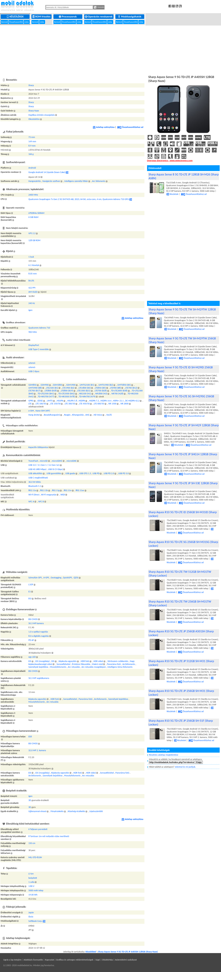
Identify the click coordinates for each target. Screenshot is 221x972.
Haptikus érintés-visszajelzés (41, 115)
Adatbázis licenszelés (33, 959)
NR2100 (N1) (85, 393)
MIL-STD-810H (35, 857)
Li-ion (31, 873)
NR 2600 (124, 403)
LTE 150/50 (55, 403)
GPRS (30, 400)
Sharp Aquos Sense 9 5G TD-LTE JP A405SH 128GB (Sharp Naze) (128, 951)
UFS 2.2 (31, 233)
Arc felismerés (98, 181)
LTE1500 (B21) (83, 390)
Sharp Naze (33, 110)
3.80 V (31, 886)
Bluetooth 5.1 (34, 486)
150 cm (31, 843)
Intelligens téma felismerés (119, 667)
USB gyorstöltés (54, 473)
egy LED (32, 657)
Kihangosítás (78, 414)
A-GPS (46, 577)
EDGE (40, 400)
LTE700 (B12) (131, 387)
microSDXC (72, 461)
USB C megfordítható (38, 477)
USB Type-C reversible (38, 349)
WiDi (62, 494)
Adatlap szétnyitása (104, 127)
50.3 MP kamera (36, 623)
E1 (29, 591)
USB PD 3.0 (123, 473)
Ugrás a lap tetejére (12, 959)
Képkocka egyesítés (68, 661)
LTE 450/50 (84, 403)
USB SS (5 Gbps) (55, 469)
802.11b (44, 490)
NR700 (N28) (117, 393)
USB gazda (70, 473)
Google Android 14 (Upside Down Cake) (46, 172)
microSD (43, 461)
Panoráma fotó (114, 664)
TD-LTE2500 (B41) (46, 393)
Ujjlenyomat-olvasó (37, 811)
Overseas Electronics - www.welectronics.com (169, 160)
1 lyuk (31, 256)
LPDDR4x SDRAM (36, 213)
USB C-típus (33, 371)
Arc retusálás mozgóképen (93, 667)
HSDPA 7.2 (94, 400)
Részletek (172, 194)
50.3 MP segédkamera (38, 678)
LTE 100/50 (41, 403)
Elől (30, 736)
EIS (29, 661)
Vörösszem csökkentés (117, 661)
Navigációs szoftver (51, 181)
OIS (52, 661)
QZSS (76, 577)
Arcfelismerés (128, 664)
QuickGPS (67, 577)
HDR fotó (85, 661)
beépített (32, 878)
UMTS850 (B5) (124, 384)
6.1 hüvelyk (33, 265)
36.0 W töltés (34, 482)
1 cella (31, 882)
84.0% (31, 280)
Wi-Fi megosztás (48, 494)
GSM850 (32, 384)
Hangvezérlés (34, 181)
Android (32, 167)
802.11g (56, 490)
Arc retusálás (74, 667)
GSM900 (45, 384)
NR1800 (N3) (101, 393)
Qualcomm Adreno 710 (39, 327)
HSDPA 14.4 (106, 400)
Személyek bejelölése (38, 667)
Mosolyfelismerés (58, 667)
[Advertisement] (110, 50)
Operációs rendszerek (99, 16)
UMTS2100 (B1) (87, 384)
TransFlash (33, 461)
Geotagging (56, 577)
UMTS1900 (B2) (105, 384)
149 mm (32, 141)
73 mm (31, 137)
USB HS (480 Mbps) (37, 469)
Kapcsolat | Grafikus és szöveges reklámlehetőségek (69, 959)
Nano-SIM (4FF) (42, 410)
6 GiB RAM (33, 217)
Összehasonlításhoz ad (130, 127)
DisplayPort (33, 345)
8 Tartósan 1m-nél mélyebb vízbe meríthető (48, 836)
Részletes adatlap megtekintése (163, 754)
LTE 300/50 (70, 403)
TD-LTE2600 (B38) (119, 390)
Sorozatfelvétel (63, 664)
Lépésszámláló (96, 811)
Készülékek (15, 16)
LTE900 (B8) (115, 387)
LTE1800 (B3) (85, 387)
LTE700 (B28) (101, 390)
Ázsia (30, 916)
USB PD (96, 473)
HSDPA (82, 400)
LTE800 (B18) (51, 390)
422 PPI (31, 287)
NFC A (31, 501)
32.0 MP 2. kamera (37, 750)
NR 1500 (112, 403)
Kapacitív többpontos (38, 447)
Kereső (4, 22)
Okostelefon (34, 119)
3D (29, 800)
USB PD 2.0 (109, 473)
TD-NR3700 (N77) (46, 396)
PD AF (31, 640)
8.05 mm (32, 273)
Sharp (31, 85)
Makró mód (97, 664)
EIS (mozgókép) (42, 661)
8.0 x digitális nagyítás (38, 636)
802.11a (32, 490)
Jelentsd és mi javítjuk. (185, 766)
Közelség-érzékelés (76, 811)
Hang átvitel (34, 414)
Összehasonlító (16, 22)
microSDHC (57, 461)
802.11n (67, 490)
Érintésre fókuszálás (81, 664)
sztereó (31, 363)
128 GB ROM (34, 240)
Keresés (99, 7)
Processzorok (68, 16)
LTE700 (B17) (34, 390)
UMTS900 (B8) (35, 387)
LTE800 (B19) (67, 390)
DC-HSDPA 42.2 (132, 400)
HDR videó (98, 661)
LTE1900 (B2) (68, 387)
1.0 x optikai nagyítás (38, 631)
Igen (30, 310)
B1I (29, 598)
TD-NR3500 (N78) (66, 396)
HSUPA (60, 400)
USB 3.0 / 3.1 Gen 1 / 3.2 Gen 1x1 (43, 465)
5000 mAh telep (35, 890)
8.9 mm (31, 145)
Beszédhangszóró (52, 414)
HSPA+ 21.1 (118, 400)
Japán (31, 912)
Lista (26, 22)
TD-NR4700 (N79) (87, 396)
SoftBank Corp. (35, 921)
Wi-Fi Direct (33, 494)
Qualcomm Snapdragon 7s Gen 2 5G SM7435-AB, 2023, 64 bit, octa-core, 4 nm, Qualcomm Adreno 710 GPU (78, 199)
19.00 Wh (32, 894)
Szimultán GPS (35, 577)
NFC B (41, 501)
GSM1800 (57, 384)
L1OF (30, 584)
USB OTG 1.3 (85, 473)
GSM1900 (70, 384)
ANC (87, 414)
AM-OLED (32, 291)
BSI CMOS (33, 619)
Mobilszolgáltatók (130, 16)
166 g (31, 154)
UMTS (50, 400)
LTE (30, 403)
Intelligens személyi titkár (76, 181)
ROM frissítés (41, 16)
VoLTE (109, 414)
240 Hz (31, 303)
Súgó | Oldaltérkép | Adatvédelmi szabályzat (116, 959)
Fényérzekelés (57, 811)
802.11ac (80, 490)
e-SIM (31, 410)
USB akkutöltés (35, 473)
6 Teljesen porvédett (37, 829)
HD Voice (98, 414)
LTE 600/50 (99, 403)
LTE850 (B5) (100, 387)
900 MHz (32, 332)
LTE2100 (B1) (52, 387)
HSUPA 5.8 (72, 400)
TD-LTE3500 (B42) (66, 393)
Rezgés (67, 414)
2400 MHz (33, 194)
